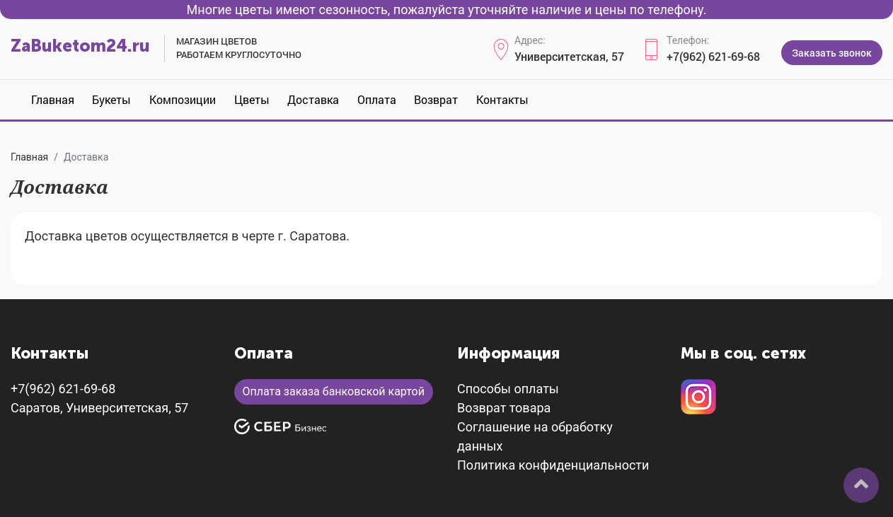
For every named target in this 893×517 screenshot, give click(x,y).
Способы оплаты (508, 388)
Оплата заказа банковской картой (334, 391)
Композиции (182, 99)
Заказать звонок (832, 52)
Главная (52, 99)
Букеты (111, 99)
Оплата (376, 99)
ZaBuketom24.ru (80, 45)
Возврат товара (504, 407)
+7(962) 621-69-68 (713, 56)
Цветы (252, 99)
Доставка (313, 99)
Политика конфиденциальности (553, 465)
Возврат (436, 99)
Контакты (502, 99)
